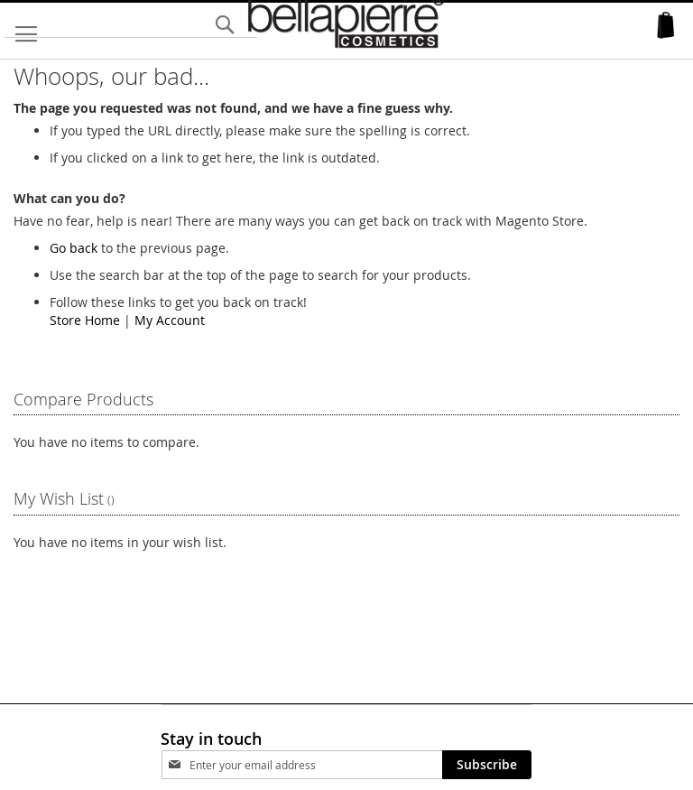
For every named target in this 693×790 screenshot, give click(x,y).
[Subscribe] (486, 764)
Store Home (85, 320)
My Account (169, 320)
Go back (73, 247)
